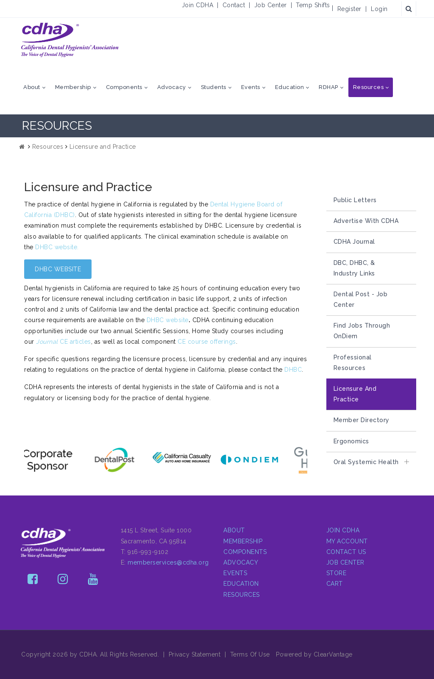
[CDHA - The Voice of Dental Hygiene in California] (70, 39)
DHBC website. (57, 247)
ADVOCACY (240, 562)
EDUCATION (241, 583)
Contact (234, 5)
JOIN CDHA (343, 530)
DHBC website (168, 320)
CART (334, 583)
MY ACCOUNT (347, 541)
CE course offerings (207, 341)
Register (349, 9)
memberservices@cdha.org (168, 562)
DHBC (293, 369)
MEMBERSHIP (242, 541)
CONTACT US (346, 551)
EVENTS (235, 573)
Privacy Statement (195, 654)
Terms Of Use (250, 654)
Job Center (270, 5)
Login (379, 9)
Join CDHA (198, 5)
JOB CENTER (345, 562)
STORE (336, 573)
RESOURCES (241, 594)
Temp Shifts (313, 5)
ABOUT (234, 530)
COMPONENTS (245, 551)
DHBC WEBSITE (58, 269)
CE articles (63, 341)
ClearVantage (333, 654)
